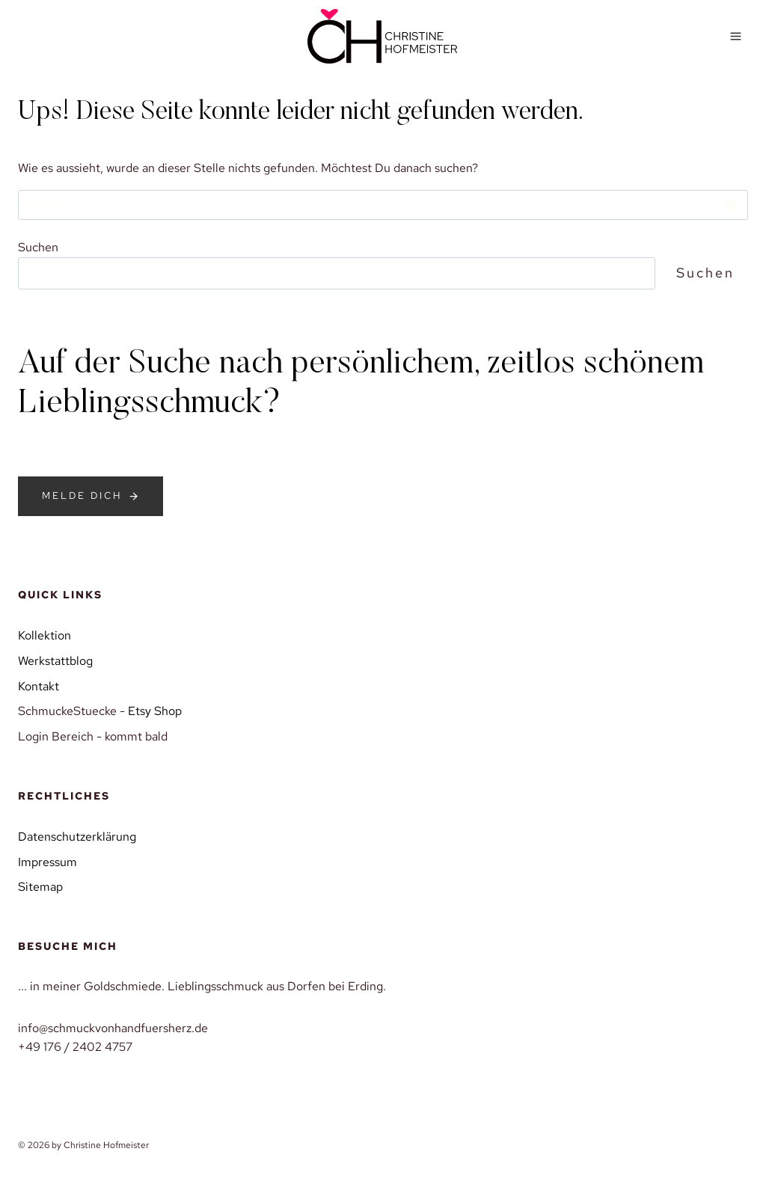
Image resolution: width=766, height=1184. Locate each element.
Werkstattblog (55, 661)
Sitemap (40, 887)
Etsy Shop (155, 711)
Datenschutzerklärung (77, 836)
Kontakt (38, 686)
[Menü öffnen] (735, 35)
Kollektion (44, 635)
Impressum (47, 862)
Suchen (38, 247)
